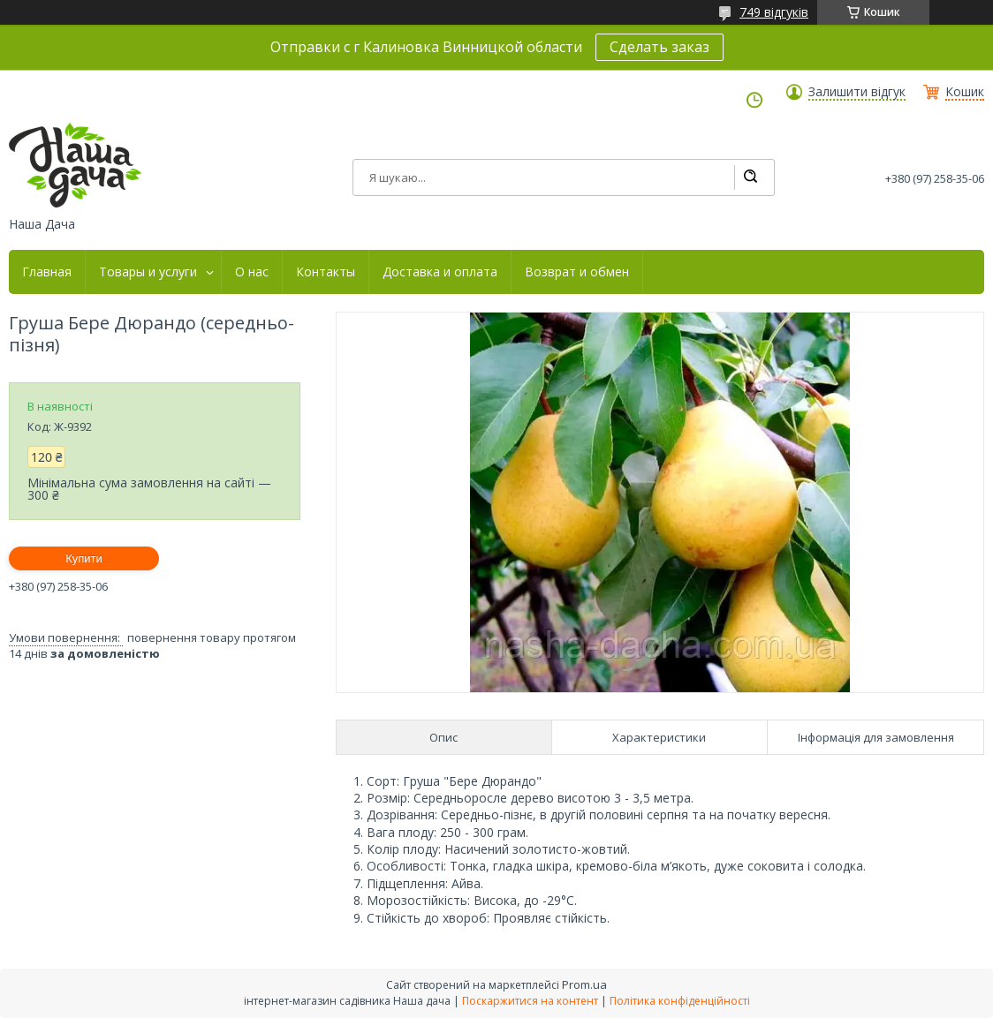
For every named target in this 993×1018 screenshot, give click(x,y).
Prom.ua (584, 984)
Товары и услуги (148, 272)
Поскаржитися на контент (530, 1000)
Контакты (325, 272)
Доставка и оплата (440, 272)
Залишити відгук (857, 92)
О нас (252, 272)
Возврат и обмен (577, 272)
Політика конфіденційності (680, 1000)
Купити (83, 558)
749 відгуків (773, 12)
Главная (47, 272)
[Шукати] (750, 177)
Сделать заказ (659, 47)
